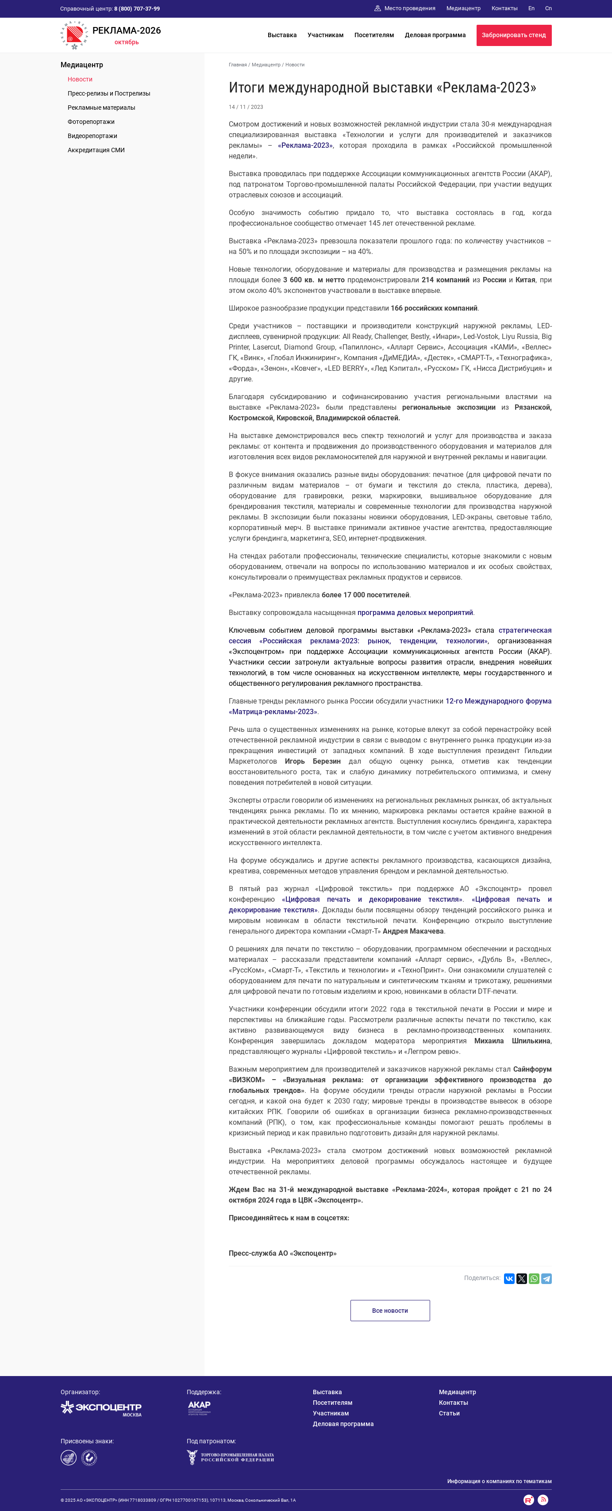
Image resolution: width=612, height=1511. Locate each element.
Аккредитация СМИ (96, 150)
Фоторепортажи (91, 121)
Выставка (282, 34)
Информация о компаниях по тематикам (499, 1481)
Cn (548, 8)
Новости (80, 79)
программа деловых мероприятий (415, 612)
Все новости (390, 1310)
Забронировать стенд (514, 34)
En (531, 8)
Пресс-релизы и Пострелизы (109, 93)
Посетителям (374, 34)
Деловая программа (435, 34)
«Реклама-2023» (305, 145)
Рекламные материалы (101, 107)
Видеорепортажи (92, 135)
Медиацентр (82, 65)
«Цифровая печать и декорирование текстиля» (372, 899)
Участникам (326, 34)
